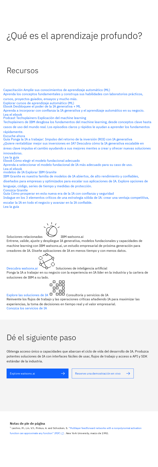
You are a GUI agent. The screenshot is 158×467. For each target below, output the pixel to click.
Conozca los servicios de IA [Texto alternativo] (27, 308)
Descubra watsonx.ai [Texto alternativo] (22, 268)
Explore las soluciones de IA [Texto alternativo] (28, 295)
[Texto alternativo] (77, 96)
